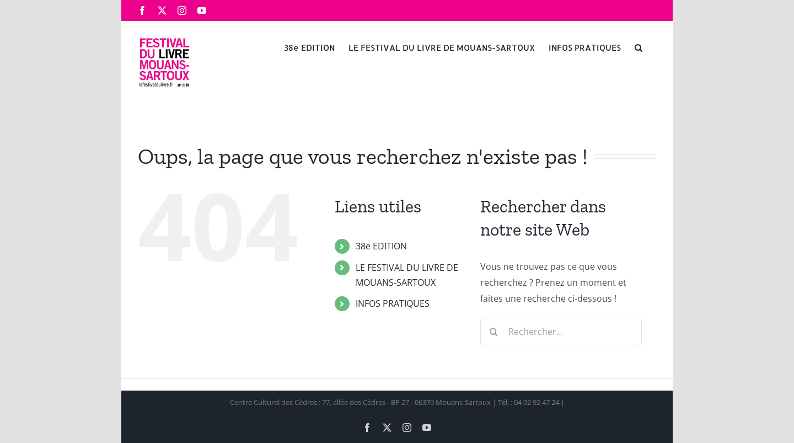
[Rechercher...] (561, 331)
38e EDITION (381, 246)
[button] (638, 47)
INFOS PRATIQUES (393, 303)
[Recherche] (494, 331)
